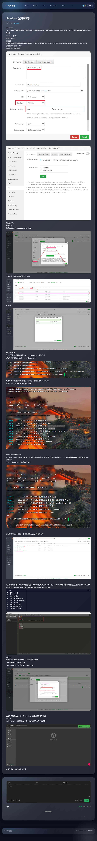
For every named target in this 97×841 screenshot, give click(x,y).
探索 (90, 5)
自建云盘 (16, 23)
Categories (53, 5)
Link (71, 5)
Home (26, 5)
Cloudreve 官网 (11, 36)
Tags (44, 5)
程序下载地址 (10, 38)
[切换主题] (84, 6)
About (63, 5)
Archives (35, 5)
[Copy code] (88, 590)
